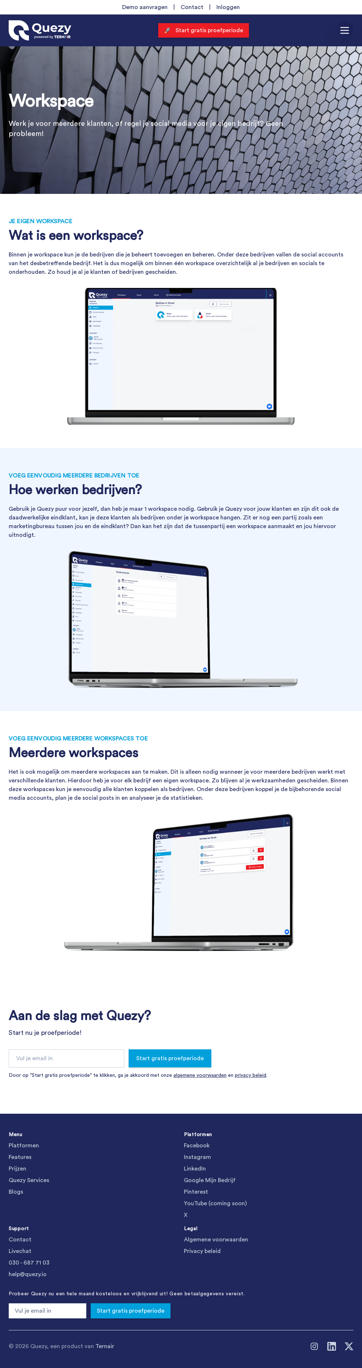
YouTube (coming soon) (215, 1203)
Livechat (20, 1251)
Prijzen (17, 1169)
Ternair (104, 1346)
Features (20, 1157)
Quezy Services (29, 1180)
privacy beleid (250, 1075)
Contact (192, 7)
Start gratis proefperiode (170, 1058)
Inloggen (228, 7)
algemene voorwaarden (200, 1075)
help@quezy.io (28, 1274)
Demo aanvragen (145, 7)
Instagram (197, 1157)
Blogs (16, 1192)
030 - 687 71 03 (29, 1263)
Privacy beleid (202, 1251)
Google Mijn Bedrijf (210, 1180)
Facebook (197, 1145)
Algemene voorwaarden (216, 1239)
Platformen (24, 1145)
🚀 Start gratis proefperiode (203, 30)
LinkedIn (195, 1169)
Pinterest (196, 1192)
